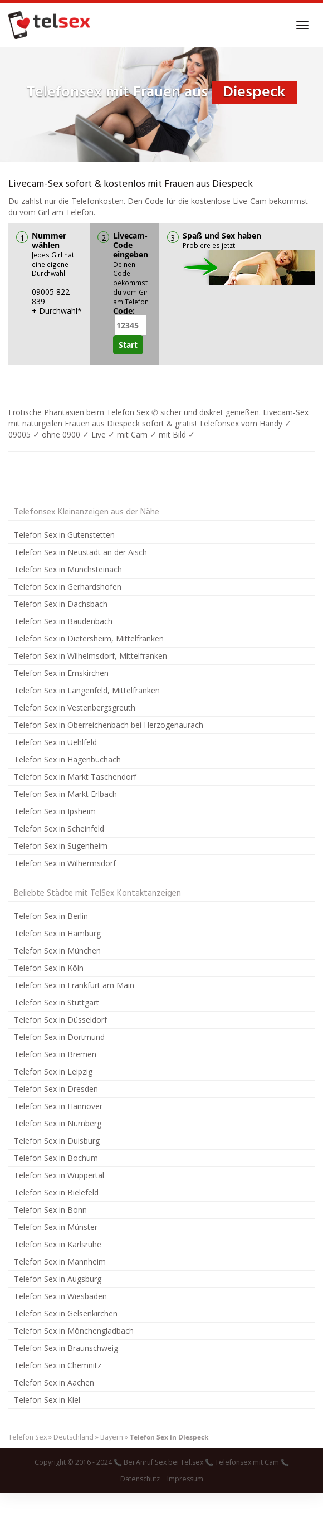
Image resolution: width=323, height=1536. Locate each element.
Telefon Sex (27, 1437)
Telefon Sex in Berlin (51, 916)
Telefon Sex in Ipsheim (55, 811)
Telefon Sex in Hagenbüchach (67, 759)
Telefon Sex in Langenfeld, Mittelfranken (87, 690)
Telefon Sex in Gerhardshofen (67, 586)
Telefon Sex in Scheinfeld (59, 828)
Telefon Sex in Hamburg (57, 933)
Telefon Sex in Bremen (55, 1054)
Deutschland (73, 1437)
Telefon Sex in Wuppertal (59, 1175)
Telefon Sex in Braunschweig (66, 1348)
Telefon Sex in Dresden (56, 1088)
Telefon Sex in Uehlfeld (55, 742)
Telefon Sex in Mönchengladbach (74, 1330)
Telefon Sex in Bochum (56, 1158)
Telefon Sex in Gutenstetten (64, 534)
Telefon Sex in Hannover (58, 1106)
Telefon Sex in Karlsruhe (57, 1244)
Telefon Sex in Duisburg (57, 1140)
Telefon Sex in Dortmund (59, 1037)
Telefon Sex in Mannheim (60, 1261)
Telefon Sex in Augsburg (57, 1278)
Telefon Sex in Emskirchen (61, 673)
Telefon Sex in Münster (55, 1227)
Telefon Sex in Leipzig (53, 1071)
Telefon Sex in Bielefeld (56, 1192)
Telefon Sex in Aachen (54, 1382)
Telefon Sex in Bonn (50, 1209)
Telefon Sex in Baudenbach (63, 621)
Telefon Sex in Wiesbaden (60, 1296)
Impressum (185, 1479)
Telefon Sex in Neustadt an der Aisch (80, 552)
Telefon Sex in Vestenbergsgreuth (74, 707)
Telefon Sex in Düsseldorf (60, 1019)
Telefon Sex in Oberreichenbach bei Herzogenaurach (108, 725)
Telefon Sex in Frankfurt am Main (74, 985)
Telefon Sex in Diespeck (169, 1437)
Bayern (111, 1437)
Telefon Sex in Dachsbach (60, 604)
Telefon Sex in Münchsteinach (68, 569)
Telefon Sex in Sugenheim (60, 845)
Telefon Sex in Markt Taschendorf (75, 776)
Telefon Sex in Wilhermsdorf (65, 863)
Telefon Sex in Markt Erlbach (65, 794)
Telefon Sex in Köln (49, 968)
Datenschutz (140, 1479)
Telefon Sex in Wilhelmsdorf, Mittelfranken (90, 655)
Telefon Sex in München (57, 950)
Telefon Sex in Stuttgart (56, 1002)
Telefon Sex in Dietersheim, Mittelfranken (89, 638)
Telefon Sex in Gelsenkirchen (66, 1313)
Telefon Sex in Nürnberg (57, 1123)
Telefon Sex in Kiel (47, 1399)
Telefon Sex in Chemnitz (57, 1365)
